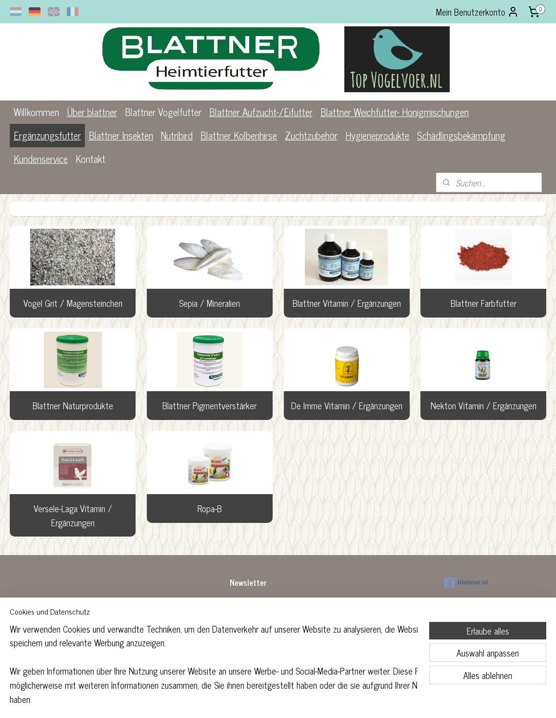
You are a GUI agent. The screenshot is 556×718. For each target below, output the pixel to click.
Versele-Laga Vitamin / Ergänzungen (73, 515)
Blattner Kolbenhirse (238, 135)
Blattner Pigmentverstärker (209, 405)
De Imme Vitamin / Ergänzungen (346, 405)
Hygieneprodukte (377, 135)
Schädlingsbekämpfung (461, 135)
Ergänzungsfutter (47, 135)
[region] (214, 670)
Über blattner (92, 112)
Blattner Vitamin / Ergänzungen (346, 303)
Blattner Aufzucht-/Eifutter (261, 112)
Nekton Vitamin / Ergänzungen (483, 405)
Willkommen (36, 112)
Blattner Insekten (121, 135)
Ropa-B (210, 508)
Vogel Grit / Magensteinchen (72, 303)
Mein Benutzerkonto (477, 11)
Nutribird (177, 135)
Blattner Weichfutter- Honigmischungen (394, 112)
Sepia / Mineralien (209, 303)
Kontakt (90, 159)
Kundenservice (41, 159)
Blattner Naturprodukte (73, 405)
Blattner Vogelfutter (163, 112)
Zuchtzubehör (311, 135)
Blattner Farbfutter (483, 303)
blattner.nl (466, 583)
